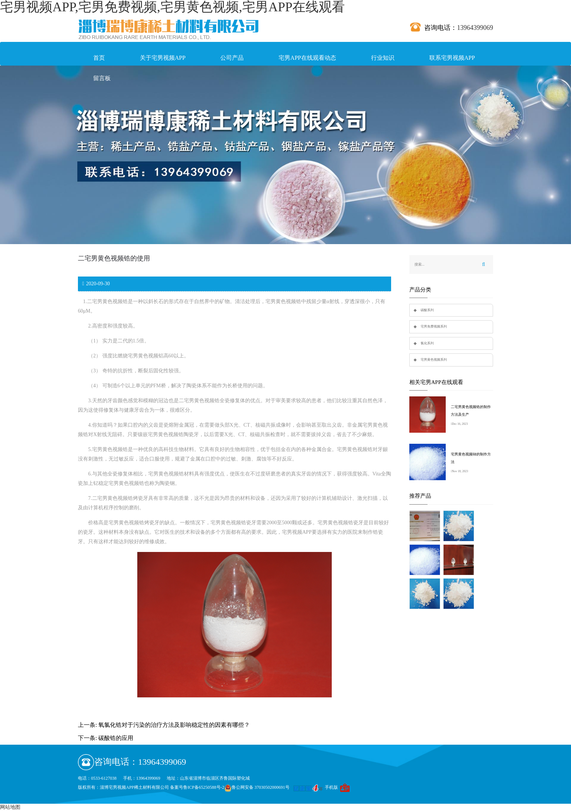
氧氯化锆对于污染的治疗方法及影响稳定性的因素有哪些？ (174, 725)
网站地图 (10, 807)
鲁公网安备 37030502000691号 (257, 787)
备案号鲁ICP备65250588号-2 (197, 787)
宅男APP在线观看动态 (307, 58)
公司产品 (232, 58)
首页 (99, 58)
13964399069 (475, 27)
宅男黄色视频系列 (434, 359)
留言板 (102, 78)
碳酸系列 (427, 310)
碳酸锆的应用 (115, 738)
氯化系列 (427, 343)
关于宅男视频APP (162, 58)
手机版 (331, 787)
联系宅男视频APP (452, 58)
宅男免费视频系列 (434, 326)
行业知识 (382, 58)
